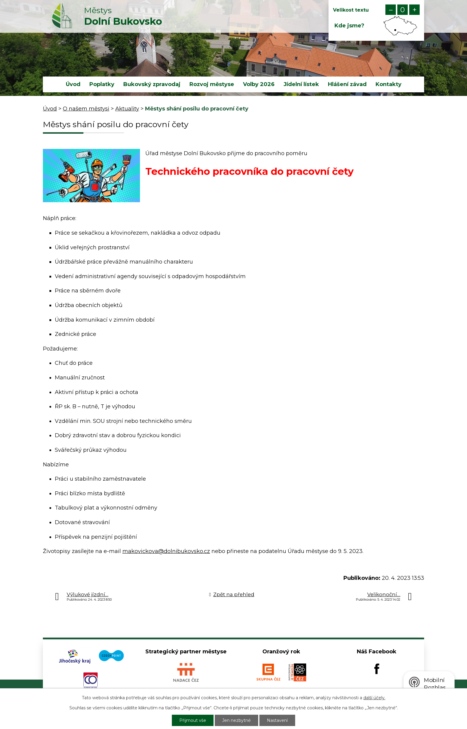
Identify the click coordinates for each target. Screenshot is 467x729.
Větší (414, 9)
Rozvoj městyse (211, 84)
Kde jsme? (349, 25)
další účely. (374, 697)
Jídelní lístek (301, 84)
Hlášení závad (347, 84)
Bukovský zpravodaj (151, 84)
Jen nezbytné (236, 720)
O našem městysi (86, 108)
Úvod (73, 84)
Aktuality (127, 108)
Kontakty (388, 84)
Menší (390, 9)
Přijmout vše (192, 720)
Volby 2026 (259, 84)
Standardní (402, 9)
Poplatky (101, 84)
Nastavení (277, 720)
